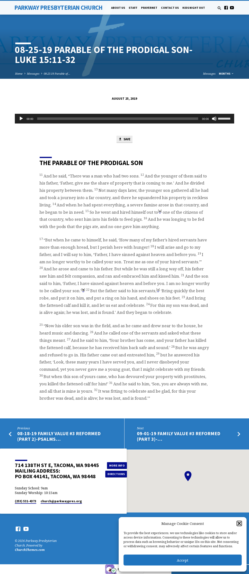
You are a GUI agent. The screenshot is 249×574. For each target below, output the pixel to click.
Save (124, 139)
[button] (239, 523)
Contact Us (170, 7)
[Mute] (214, 118)
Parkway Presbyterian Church (58, 7)
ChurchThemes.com (30, 550)
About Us (118, 7)
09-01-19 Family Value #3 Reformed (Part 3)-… (178, 436)
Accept (182, 560)
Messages (33, 73)
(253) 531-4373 (25, 501)
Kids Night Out (193, 7)
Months (226, 73)
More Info (116, 465)
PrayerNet (149, 7)
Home (19, 73)
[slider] (117, 118)
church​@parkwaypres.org (61, 501)
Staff (133, 7)
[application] (124, 119)
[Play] (21, 118)
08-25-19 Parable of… (57, 73)
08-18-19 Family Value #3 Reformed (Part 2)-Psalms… (59, 436)
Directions (116, 474)
